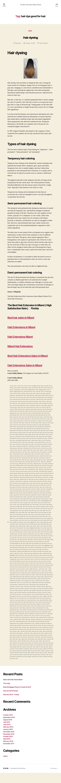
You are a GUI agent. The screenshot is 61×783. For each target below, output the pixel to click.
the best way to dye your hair (23, 640)
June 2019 (6, 735)
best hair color (30, 413)
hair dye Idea (29, 550)
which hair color (31, 665)
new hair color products (44, 600)
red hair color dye (38, 626)
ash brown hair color (35, 401)
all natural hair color (26, 397)
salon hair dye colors (19, 630)
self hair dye (39, 630)
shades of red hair (41, 634)
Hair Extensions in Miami (28, 327)
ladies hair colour (44, 583)
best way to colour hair (46, 430)
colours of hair (48, 460)
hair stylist (48, 558)
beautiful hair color (26, 405)
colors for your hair (47, 459)
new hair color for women (40, 598)
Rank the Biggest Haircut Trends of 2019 (17, 697)
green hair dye (14, 510)
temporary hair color (39, 638)
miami (31, 31)
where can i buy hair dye (32, 653)
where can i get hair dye (20, 655)
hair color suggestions (21, 533)
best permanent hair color (17, 424)
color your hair (27, 455)
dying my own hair (33, 485)
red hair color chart (27, 626)
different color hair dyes (17, 474)
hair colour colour (26, 537)
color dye (21, 453)
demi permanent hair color (37, 472)
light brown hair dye (41, 586)
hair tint (12, 560)
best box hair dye (21, 411)
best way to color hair (19, 428)
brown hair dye (22, 447)
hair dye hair (13, 550)
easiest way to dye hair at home (19, 493)
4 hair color (27, 396)
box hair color (14, 443)
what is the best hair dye (23, 651)
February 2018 (8, 751)
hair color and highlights (29, 512)
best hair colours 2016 (27, 418)
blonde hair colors (44, 438)
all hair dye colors (15, 397)
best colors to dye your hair (17, 413)
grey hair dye (23, 510)
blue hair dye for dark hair (28, 441)
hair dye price (33, 552)
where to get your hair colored (27, 663)
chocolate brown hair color (17, 451)
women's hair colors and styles (30, 667)
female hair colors (33, 501)
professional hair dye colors (18, 623)
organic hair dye (36, 607)
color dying (28, 453)
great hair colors (36, 508)
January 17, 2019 (30, 43)
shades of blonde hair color (27, 634)
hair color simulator (47, 529)
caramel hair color (31, 449)
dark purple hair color (40, 470)
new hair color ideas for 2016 (27, 600)
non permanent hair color (30, 605)
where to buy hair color (44, 657)
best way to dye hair (34, 432)
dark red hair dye (24, 472)
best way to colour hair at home (19, 432)
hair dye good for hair (45, 548)
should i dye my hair (23, 636)
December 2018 (8, 742)
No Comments (44, 43)
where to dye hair (42, 659)
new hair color (43, 596)
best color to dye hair (44, 411)
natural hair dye (18, 596)
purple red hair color (35, 625)
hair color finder (18, 516)
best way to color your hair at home (29, 430)
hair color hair (21, 522)
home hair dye (38, 565)
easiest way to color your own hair (25, 491)
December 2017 (8, 754)
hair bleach (47, 510)
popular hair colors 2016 (38, 615)
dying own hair (43, 485)
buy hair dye (21, 449)
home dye (31, 565)
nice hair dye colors (46, 604)
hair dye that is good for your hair (32, 556)
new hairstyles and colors (23, 604)
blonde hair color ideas (32, 438)
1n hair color (13, 396)
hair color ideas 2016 (20, 523)
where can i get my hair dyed (35, 655)
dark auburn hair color (20, 466)
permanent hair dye (15, 613)
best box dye (28, 409)
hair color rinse (31, 527)
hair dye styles (17, 556)
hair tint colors (19, 560)
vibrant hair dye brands (23, 644)
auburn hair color (37, 403)
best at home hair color (20, 407)
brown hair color (39, 445)
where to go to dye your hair (18, 665)
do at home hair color (29, 480)
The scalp (6, 693)
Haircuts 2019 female (10, 701)
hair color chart (19, 514)
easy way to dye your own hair (29, 499)
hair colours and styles (23, 541)
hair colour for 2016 (37, 537)
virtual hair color (35, 644)
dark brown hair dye (15, 468)
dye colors (16, 481)
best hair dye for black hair (21, 420)
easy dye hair (26, 495)
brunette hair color (46, 447)
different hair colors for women (30, 478)
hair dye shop (43, 554)
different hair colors (19, 476)
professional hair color (36, 619)
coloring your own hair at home (32, 459)
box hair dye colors (31, 443)
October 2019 (8, 725)
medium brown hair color (42, 590)
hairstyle (24, 562)
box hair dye (21, 443)
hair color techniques (35, 533)
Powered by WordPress (17, 778)
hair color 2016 (17, 512)
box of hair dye (42, 443)
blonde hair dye (14, 439)
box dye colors (46, 441)
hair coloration (46, 535)
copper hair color (30, 464)
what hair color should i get (42, 649)
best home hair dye (20, 422)
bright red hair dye (18, 445)
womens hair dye (30, 668)
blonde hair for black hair (40, 439)
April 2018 (6, 749)
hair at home (39, 510)
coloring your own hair (16, 459)
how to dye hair (14, 575)
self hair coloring (31, 630)
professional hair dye (43, 621)
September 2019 (9, 727)
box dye (39, 441)
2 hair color (20, 396)
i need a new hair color (40, 581)
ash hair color (45, 401)
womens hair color (19, 668)
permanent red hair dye (45, 613)
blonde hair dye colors (25, 439)
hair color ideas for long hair (34, 523)
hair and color (31, 510)
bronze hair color (29, 445)
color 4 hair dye (41, 451)
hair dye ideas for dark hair (21, 552)
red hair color (17, 626)
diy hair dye (19, 480)
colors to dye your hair (16, 460)
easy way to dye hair (39, 497)
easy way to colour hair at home (23, 497)
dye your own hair (46, 481)
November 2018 (8, 744)
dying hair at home (43, 483)
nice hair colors (35, 604)
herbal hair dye (14, 565)
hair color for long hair (24, 518)
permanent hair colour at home (41, 611)
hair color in (20, 525)
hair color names (29, 525)
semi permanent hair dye (43, 632)
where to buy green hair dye (29, 657)
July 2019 (6, 732)
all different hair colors (37, 396)
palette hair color (46, 607)
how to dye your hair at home (23, 577)
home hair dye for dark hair (22, 567)
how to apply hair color (27, 569)
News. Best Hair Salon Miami (12, 690)
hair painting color (26, 558)
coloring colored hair (20, 457)
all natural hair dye (37, 397)
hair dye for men (22, 548)
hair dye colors (23, 542)
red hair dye (13, 628)
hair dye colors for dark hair (20, 546)
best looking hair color (32, 422)
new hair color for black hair (25, 598)
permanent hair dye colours (30, 613)
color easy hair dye (37, 453)
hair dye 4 (50, 541)
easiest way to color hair (31, 489)
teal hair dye (28, 638)
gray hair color (18, 508)
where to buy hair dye (16, 659)
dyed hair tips (14, 483)
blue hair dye (17, 441)
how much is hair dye (37, 567)
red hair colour (48, 626)
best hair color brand (41, 413)
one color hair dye (15, 607)
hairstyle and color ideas (34, 562)
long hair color (28, 588)
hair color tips (45, 533)
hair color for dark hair (44, 516)
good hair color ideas (23, 504)
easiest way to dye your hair (37, 493)
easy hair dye (34, 495)
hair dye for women (33, 548)
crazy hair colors (40, 464)
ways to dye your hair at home (39, 646)
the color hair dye (38, 640)
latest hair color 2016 (21, 584)
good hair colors (35, 504)
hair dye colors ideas (35, 546)
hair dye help (21, 550)
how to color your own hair (33, 573)
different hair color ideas (31, 474)
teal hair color (20, 638)
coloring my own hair (33, 457)
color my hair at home (16, 455)
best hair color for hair (27, 415)
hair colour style (37, 539)
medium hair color (15, 592)
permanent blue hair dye (27, 609)
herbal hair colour (44, 563)
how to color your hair (42, 571)
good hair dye (37, 506)
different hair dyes (45, 478)
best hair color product (25, 417)
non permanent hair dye (45, 605)
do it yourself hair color (42, 480)
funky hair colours (30, 502)
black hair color (45, 436)
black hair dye (14, 438)
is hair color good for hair (31, 583)
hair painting (16, 558)
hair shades (41, 558)
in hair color (20, 583)
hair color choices (30, 514)
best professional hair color (33, 424)
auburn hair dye (47, 403)
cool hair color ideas (15, 462)
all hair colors (49, 396)
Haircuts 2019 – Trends (11, 705)
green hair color (45, 508)
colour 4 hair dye (28, 460)
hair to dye (37, 560)
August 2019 (7, 730)
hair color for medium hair (38, 518)
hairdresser (17, 562)
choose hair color (31, 451)
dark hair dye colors (28, 470)
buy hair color (13, 449)
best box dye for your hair (39, 409)
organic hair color (26, 607)
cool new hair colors (18, 464)
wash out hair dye (15, 646)
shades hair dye (14, 634)
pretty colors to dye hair (23, 617)
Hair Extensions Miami (26, 336)
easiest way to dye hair (42, 491)
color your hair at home (38, 455)
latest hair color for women (36, 584)
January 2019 (8, 739)
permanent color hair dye (42, 609)
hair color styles (23, 531)
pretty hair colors (24, 619)
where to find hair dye (24, 661)
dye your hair (23, 481)
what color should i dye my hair (28, 647)
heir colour (17, 563)
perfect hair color (15, 609)
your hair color (39, 668)
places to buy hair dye (24, 615)
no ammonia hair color (16, 605)
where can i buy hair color (17, 653)
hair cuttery (34, 541)
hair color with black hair (34, 535)
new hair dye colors (36, 602)
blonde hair (22, 438)
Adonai (19, 43)
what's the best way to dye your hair (41, 651)
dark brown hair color (47, 466)
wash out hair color (46, 644)
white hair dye (17, 667)
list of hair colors (19, 588)
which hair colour (41, 665)
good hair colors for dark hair (24, 506)
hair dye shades (34, 554)
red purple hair (21, 628)
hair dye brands (14, 542)
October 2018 (8, 746)
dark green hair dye (27, 468)
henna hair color (25, 563)
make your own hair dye (27, 590)
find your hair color (18, 502)
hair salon (34, 558)
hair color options (39, 525)
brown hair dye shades (33, 447)
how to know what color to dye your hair (32, 579)
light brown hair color (29, 586)
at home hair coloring (25, 403)
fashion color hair (22, 501)
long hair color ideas (39, 588)
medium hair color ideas (28, 592)
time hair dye (47, 640)
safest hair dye (39, 628)
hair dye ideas (38, 550)
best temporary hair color (35, 426)
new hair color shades (16, 602)
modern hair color (40, 592)
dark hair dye (18, 470)
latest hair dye (18, 586)
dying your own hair (18, 489)
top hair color (21, 642)
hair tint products (28, 560)
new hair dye (26, 602)
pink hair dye (13, 615)
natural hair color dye (21, 594)
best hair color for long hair (42, 415)
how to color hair (39, 569)
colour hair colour (39, 460)
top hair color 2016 (31, 642)
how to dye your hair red (40, 577)
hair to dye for (45, 560)
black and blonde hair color (33, 436)
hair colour (18, 537)
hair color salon (40, 527)
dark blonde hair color (33, 466)
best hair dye (38, 418)
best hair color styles (39, 417)
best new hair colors (46, 422)
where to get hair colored (38, 661)
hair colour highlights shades (23, 539)
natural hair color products (35, 594)
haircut (12, 562)
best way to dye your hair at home (40, 434)
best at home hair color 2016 (35, 407)
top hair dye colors (43, 642)
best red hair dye (47, 424)
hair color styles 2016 (35, 531)
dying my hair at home (21, 485)
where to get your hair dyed (44, 663)
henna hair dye (34, 563)
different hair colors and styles (35, 476)
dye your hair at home (34, 481)
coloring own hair (44, 457)
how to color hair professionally (27, 571)
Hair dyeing (30, 37)
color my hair (47, 453)
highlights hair (23, 565)
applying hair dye (23, 401)
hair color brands (42, 512)
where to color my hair (29, 659)
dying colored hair (32, 483)
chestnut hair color (42, 449)
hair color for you (32, 520)
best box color (19, 409)
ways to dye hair (25, 646)
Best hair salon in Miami (27, 317)
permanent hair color (25, 611)
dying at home (22, 483)
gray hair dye (26, 508)
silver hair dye (33, 636)
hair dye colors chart (35, 542)
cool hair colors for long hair (40, 462)
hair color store (14, 531)
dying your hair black (36, 487)
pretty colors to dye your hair (39, 617)
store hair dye (42, 636)
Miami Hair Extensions (26, 346)
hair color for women (21, 520)
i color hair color (19, 581)
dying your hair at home (22, 487)
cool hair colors (26, 462)
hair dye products (43, 552)
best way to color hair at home (34, 428)
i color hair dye (29, 581)
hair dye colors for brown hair (24, 544)
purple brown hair (31, 623)
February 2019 (8, 737)
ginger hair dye (40, 502)
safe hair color (30, 628)
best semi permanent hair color (19, 426)
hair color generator (44, 520)
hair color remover (21, 527)
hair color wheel (22, 535)
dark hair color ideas (40, 468)
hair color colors (40, 514)
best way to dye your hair (22, 434)
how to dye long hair (40, 575)
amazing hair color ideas (24, 399)
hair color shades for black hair (23, 529)
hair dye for (45, 546)
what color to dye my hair (17, 649)
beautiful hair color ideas (40, 405)
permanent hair (14, 611)
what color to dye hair (43, 647)
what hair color (29, 649)
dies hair (48, 472)
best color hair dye (32, 411)
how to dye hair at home (26, 575)
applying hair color (37, 399)
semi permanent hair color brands (25, 632)
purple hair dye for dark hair (21, 625)
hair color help (29, 522)
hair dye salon (25, 554)
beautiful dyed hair (15, 405)
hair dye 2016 (42, 541)
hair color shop (37, 529)
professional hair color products (27, 621)
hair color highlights (40, 522)
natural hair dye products (31, 596)
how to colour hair (46, 573)
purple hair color (42, 623)
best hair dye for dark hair (37, 420)
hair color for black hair (30, 516)
